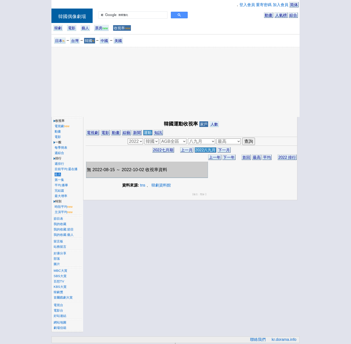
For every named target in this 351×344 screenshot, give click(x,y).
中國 (104, 41)
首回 (246, 157)
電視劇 (92, 133)
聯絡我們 (258, 339)
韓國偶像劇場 (72, 16)
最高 (257, 157)
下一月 (224, 150)
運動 (148, 133)
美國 (118, 41)
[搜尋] (132, 15)
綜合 (293, 15)
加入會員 (280, 5)
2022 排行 (287, 157)
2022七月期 (163, 150)
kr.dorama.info (284, 339)
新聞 (137, 133)
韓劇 (58, 28)
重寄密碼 (264, 5)
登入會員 (247, 5)
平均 (267, 157)
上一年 (215, 157)
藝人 (85, 28)
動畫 (269, 15)
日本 (60, 41)
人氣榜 (281, 15)
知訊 (158, 133)
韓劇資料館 (161, 185)
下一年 (229, 157)
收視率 (122, 28)
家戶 (203, 124)
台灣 (74, 41)
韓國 (89, 41)
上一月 (187, 150)
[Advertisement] (175, 82)
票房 (101, 28)
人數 (214, 124)
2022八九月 (205, 150)
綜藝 (126, 133)
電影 (71, 28)
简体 (294, 5)
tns (142, 185)
